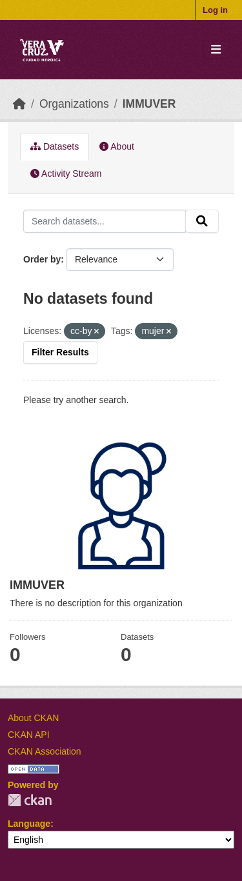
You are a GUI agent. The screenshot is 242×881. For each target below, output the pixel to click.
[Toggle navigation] (216, 50)
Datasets (54, 146)
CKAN (30, 800)
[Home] (19, 103)
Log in (215, 10)
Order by (42, 259)
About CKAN (33, 718)
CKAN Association (44, 751)
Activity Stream (65, 173)
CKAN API (29, 734)
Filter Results (60, 352)
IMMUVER (149, 103)
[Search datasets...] (104, 221)
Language (29, 823)
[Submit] (202, 221)
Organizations (74, 103)
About (116, 146)
